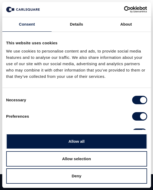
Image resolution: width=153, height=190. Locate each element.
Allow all (76, 141)
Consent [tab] (27, 24)
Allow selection (76, 158)
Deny (76, 176)
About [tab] (126, 24)
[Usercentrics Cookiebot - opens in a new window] (124, 9)
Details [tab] (76, 24)
